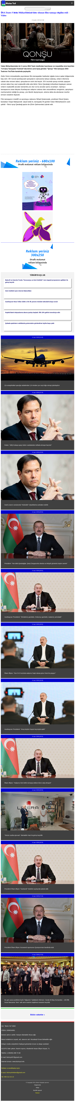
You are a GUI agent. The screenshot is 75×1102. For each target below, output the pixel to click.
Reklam (37, 1093)
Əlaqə (37, 1087)
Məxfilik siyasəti (37, 1090)
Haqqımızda (37, 1085)
